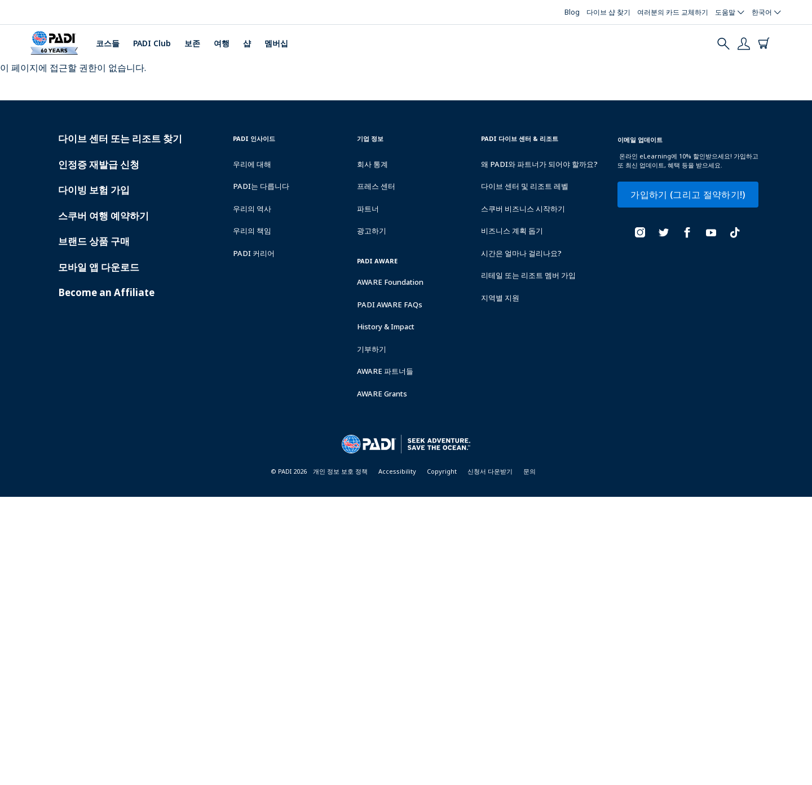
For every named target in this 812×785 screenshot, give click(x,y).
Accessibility (397, 471)
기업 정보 (370, 138)
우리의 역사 (252, 209)
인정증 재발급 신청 (98, 164)
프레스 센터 (376, 186)
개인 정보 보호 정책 (340, 471)
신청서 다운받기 (490, 471)
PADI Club (152, 43)
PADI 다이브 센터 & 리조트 (519, 138)
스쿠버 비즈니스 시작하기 (523, 209)
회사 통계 (372, 164)
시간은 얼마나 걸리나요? (521, 253)
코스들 (108, 43)
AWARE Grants (382, 394)
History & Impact (385, 326)
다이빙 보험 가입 (94, 189)
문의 (529, 471)
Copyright (442, 471)
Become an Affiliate (106, 292)
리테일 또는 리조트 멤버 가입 (528, 275)
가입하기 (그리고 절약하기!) (687, 194)
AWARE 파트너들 (385, 371)
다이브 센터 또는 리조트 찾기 (120, 138)
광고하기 (371, 231)
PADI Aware (377, 261)
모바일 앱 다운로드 (98, 267)
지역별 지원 (500, 298)
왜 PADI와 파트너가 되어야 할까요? (539, 164)
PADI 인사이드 (254, 138)
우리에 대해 (252, 164)
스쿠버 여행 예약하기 (103, 215)
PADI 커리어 (254, 253)
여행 (222, 43)
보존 (192, 43)
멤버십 (276, 43)
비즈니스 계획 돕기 (512, 231)
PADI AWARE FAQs (389, 304)
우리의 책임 (252, 231)
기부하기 (371, 349)
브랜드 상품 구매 (94, 241)
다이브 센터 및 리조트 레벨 (524, 186)
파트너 (368, 209)
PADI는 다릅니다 (261, 186)
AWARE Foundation (390, 282)
